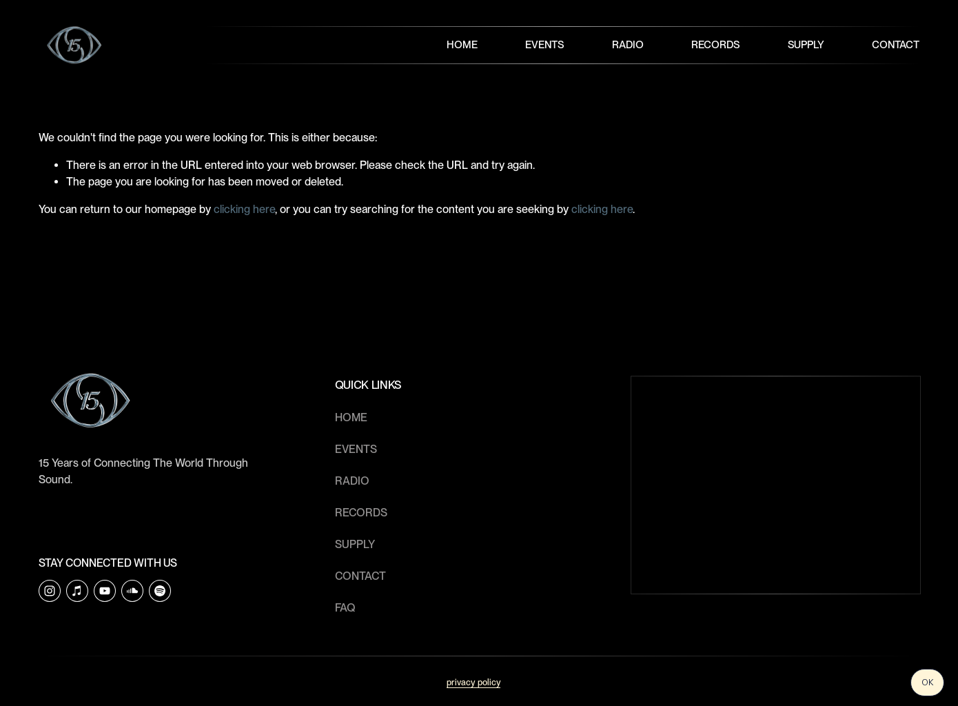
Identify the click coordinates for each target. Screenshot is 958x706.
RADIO (352, 480)
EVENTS (356, 449)
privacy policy (473, 682)
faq (345, 607)
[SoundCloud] (132, 591)
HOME (351, 417)
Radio (628, 45)
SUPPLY (355, 544)
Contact (895, 45)
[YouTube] (105, 591)
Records (715, 45)
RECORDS (361, 512)
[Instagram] (50, 591)
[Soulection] (160, 591)
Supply (806, 45)
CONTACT (360, 576)
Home (462, 45)
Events (544, 45)
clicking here (244, 209)
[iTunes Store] (77, 591)
